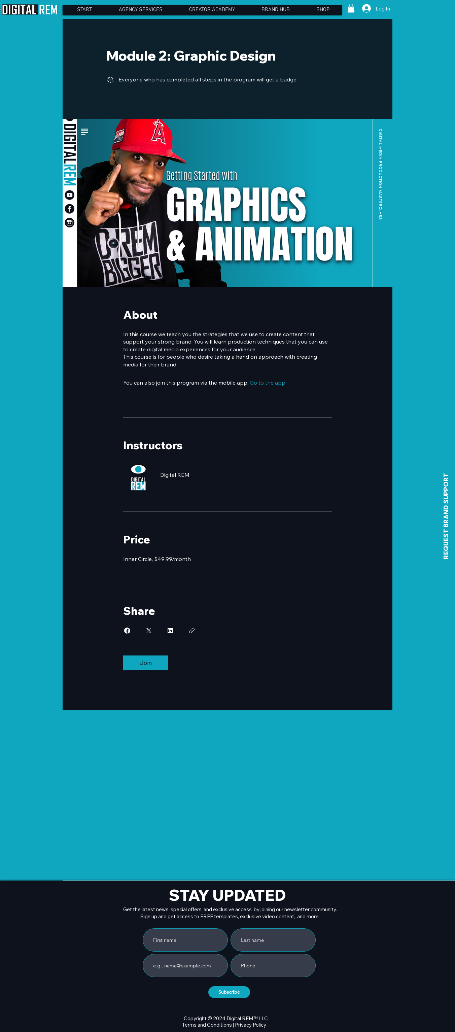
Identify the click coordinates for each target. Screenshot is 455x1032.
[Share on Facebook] (127, 631)
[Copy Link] (192, 631)
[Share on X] (149, 631)
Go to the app (267, 382)
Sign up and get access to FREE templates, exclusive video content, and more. (230, 916)
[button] (351, 8)
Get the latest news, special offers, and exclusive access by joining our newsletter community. (230, 909)
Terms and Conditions (207, 1025)
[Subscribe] (229, 992)
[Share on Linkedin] (170, 631)
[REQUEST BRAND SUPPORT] (446, 516)
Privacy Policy (250, 1025)
